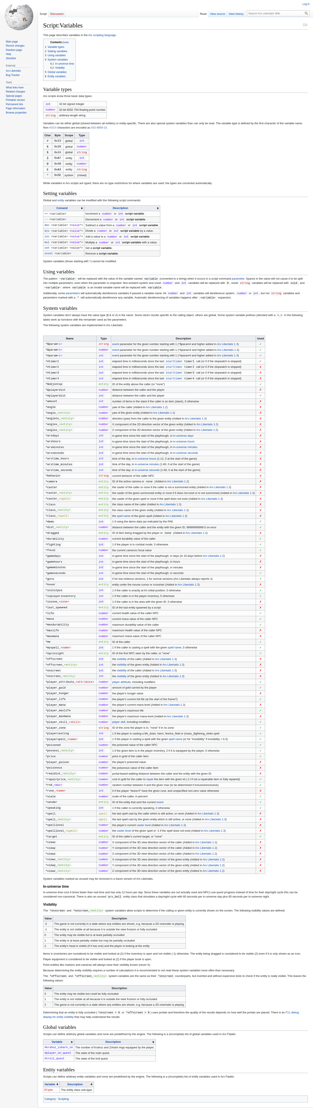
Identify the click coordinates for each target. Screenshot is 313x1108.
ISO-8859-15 (99, 127)
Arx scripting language (102, 35)
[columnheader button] (63, 206)
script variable (134, 211)
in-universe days (183, 427)
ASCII (52, 127)
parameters (73, 289)
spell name (123, 504)
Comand (62, 205)
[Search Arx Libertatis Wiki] (278, 13)
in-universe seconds (185, 444)
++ (46, 211)
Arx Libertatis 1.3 (227, 339)
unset (48, 250)
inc (46, 233)
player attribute (121, 664)
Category (50, 1073)
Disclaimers (97, 1102)
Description (120, 205)
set (46, 244)
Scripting (63, 1073)
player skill (118, 703)
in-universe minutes (185, 438)
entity (60, 198)
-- (46, 217)
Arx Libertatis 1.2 (156, 399)
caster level (144, 802)
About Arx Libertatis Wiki (74, 1102)
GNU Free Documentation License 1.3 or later (99, 1095)
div (46, 228)
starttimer (174, 356)
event (115, 339)
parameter (238, 275)
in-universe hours (184, 432)
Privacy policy (50, 1102)
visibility (122, 642)
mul (46, 239)
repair (149, 758)
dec (46, 222)
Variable (57, 1016)
